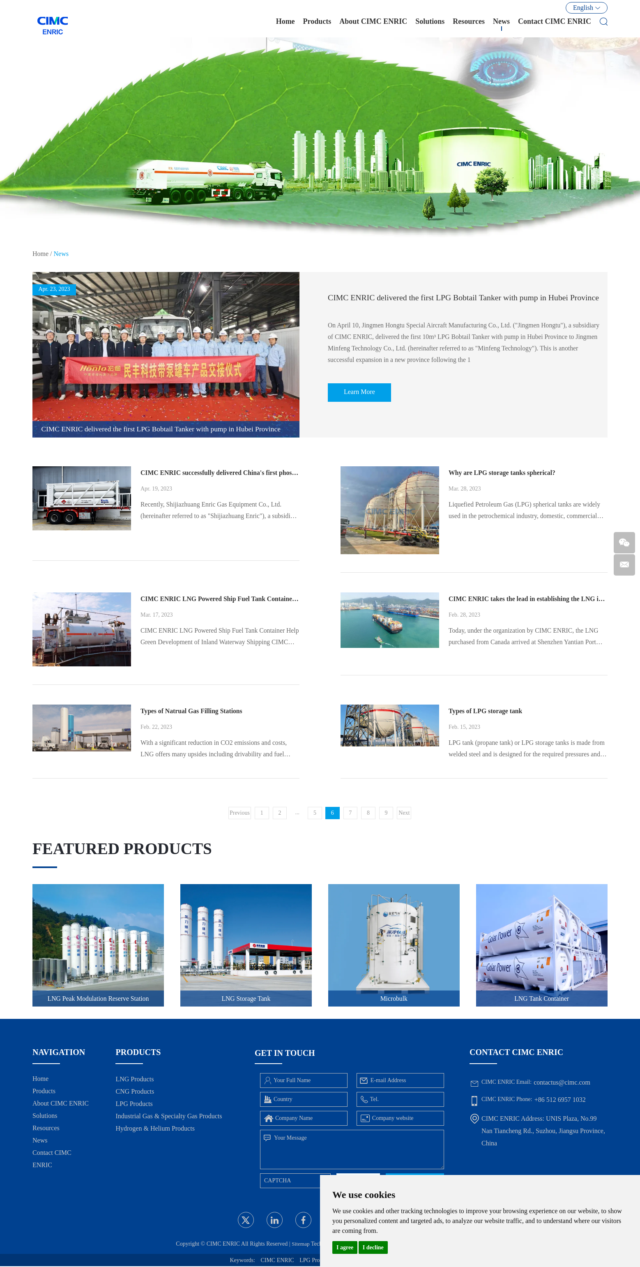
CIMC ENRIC (277, 1261)
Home (285, 24)
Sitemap (298, 1245)
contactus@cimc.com (562, 1083)
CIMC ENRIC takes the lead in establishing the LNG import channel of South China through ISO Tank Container (528, 598)
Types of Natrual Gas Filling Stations (192, 710)
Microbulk (394, 998)
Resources (469, 24)
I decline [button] (373, 1247)
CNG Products (134, 1092)
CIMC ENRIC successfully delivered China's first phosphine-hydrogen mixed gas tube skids (219, 472)
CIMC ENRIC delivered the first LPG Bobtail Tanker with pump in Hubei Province (465, 299)
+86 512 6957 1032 (560, 1100)
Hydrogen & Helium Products (154, 1129)
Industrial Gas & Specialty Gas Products (168, 1116)
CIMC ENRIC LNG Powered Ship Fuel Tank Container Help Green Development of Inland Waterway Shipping (219, 598)
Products (317, 24)
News (501, 24)
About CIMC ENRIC (373, 24)
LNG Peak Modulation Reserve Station (98, 998)
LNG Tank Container (541, 998)
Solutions (429, 24)
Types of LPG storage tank (486, 710)
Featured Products (124, 848)
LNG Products (134, 1079)
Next (404, 813)
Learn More (360, 397)
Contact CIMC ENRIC (554, 24)
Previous (239, 813)
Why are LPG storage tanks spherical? (503, 472)
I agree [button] (344, 1247)
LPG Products (133, 1104)
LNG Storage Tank (246, 998)
